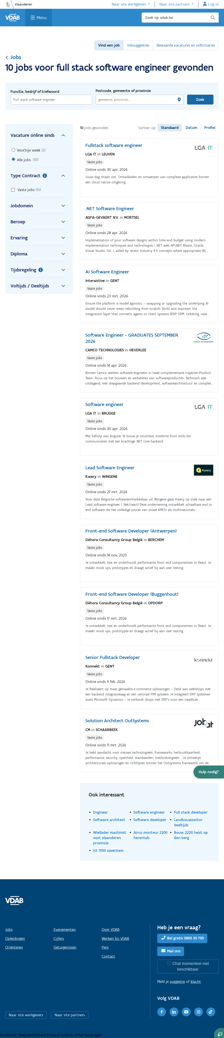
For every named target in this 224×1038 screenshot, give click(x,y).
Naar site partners (174, 4)
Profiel (209, 127)
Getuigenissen (65, 947)
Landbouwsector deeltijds (188, 822)
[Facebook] (161, 1011)
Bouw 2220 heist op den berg (191, 835)
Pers (105, 947)
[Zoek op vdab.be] (180, 18)
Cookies (67, 1035)
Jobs (13, 57)
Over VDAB (110, 929)
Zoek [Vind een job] (200, 99)
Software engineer (149, 812)
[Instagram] (198, 1011)
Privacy (53, 1035)
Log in (213, 4)
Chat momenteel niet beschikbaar (190, 966)
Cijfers (59, 938)
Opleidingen (15, 938)
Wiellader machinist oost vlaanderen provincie (109, 837)
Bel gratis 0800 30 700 (185, 938)
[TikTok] (210, 1011)
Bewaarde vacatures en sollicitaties (186, 45)
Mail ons (174, 951)
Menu (42, 17)
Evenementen (65, 929)
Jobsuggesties (138, 45)
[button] (208, 771)
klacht (196, 981)
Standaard (170, 127)
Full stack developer (191, 812)
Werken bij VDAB (115, 938)
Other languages (87, 1035)
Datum (191, 127)
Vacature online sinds (39, 135)
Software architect (109, 819)
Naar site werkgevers (129, 4)
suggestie (177, 981)
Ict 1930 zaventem (108, 850)
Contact (108, 956)
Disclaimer (9, 1035)
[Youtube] (186, 1011)
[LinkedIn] (174, 1011)
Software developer (150, 819)
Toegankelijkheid (32, 1035)
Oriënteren (14, 947)
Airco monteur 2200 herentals (150, 835)
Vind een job (109, 45)
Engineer (100, 812)
